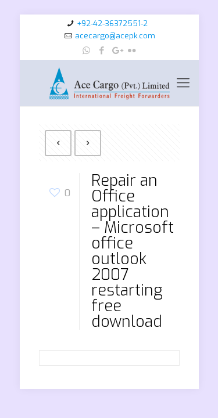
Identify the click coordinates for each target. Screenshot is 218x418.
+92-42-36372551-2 (112, 23)
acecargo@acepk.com (115, 36)
